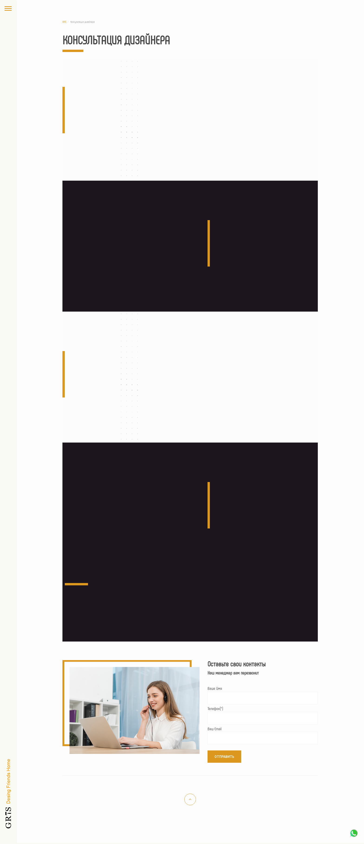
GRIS (64, 21)
